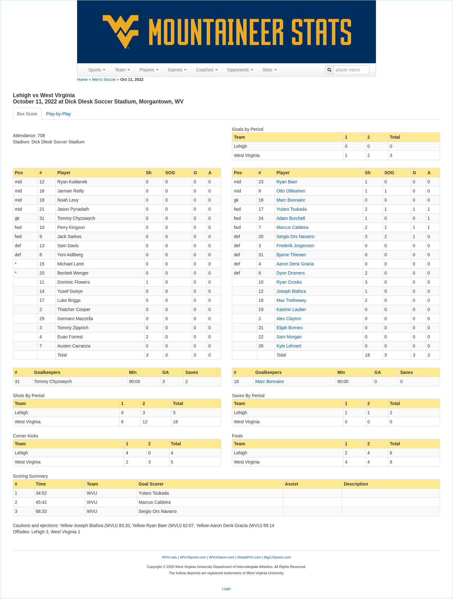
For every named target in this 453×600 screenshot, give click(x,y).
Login (226, 589)
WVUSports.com (193, 557)
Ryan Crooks (289, 282)
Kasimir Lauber (291, 309)
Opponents (240, 69)
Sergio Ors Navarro (296, 236)
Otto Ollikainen (291, 190)
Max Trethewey (291, 300)
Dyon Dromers (291, 272)
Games (177, 69)
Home (82, 79)
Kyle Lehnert (289, 345)
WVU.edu (169, 557)
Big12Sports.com (277, 557)
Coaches (207, 69)
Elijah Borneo (290, 327)
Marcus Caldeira (293, 227)
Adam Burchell (291, 218)
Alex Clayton (289, 318)
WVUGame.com (221, 557)
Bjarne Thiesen (291, 254)
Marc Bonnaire (291, 200)
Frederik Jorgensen (296, 245)
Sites (270, 69)
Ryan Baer (287, 181)
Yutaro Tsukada (292, 209)
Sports (96, 69)
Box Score (27, 113)
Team (122, 69)
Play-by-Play (58, 113)
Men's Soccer (104, 79)
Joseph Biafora (291, 291)
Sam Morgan (289, 336)
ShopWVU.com (249, 557)
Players (149, 69)
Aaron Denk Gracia (295, 263)
